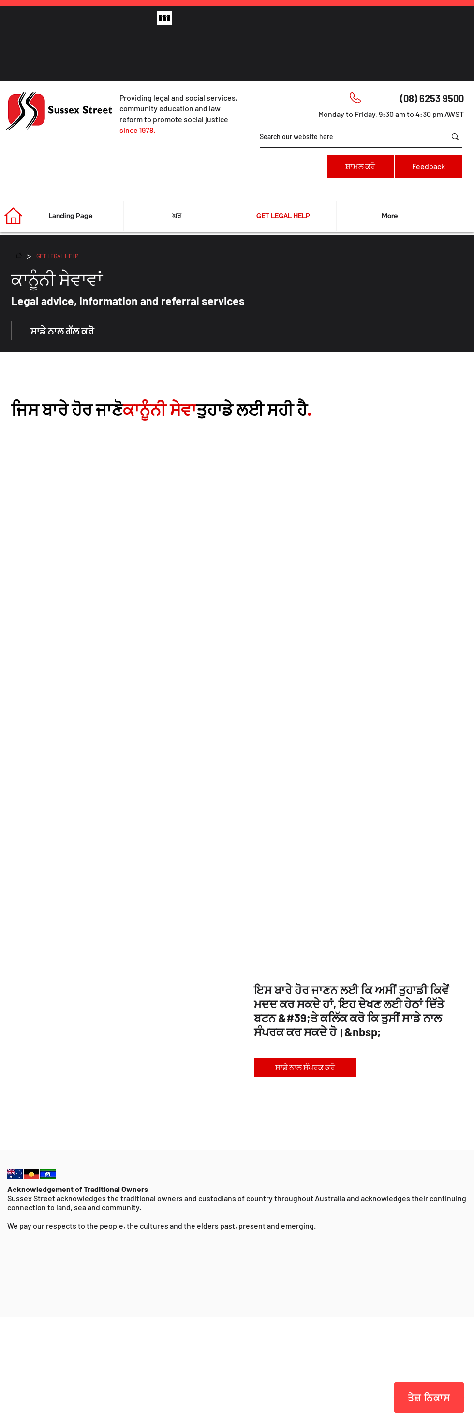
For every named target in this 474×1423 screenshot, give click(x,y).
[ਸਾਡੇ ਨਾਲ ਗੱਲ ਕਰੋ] (62, 330)
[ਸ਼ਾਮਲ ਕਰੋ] (360, 166)
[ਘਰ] (19, 255)
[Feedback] (428, 166)
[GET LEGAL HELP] (57, 255)
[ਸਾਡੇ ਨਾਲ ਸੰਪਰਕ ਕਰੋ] (305, 1067)
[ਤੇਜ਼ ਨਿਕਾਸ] (429, 1397)
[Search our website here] (345, 136)
